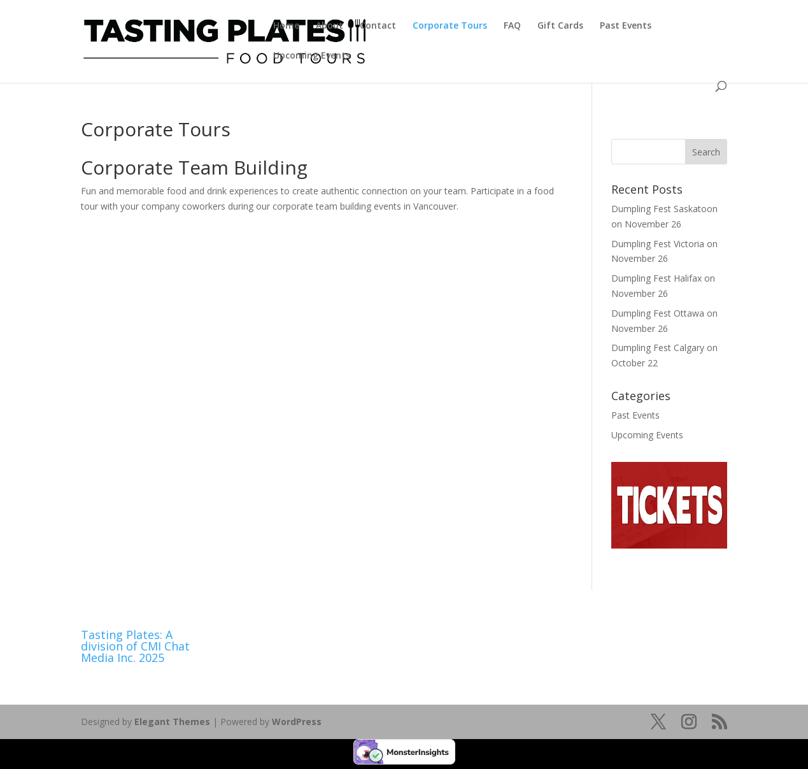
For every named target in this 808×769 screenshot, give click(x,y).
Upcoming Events (311, 56)
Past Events (625, 26)
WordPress (297, 721)
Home (286, 26)
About (329, 26)
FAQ (512, 26)
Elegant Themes (172, 721)
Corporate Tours (450, 26)
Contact (378, 26)
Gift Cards (560, 26)
